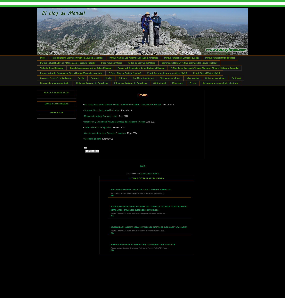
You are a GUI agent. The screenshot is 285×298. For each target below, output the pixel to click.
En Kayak (236, 78)
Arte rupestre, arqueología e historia (220, 83)
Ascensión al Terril (92, 139)
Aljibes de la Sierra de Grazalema (92, 83)
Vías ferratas (193, 78)
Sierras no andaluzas (170, 78)
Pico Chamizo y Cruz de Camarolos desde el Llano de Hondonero (140, 190)
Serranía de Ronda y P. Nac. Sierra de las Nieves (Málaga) (189, 63)
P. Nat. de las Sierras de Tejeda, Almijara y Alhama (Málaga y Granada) (204, 68)
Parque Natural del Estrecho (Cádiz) (181, 58)
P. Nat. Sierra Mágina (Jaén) (206, 73)
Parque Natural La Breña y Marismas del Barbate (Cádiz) (67, 63)
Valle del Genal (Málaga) (52, 68)
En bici (192, 83)
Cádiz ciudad (159, 83)
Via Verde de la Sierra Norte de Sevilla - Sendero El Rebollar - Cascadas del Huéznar (122, 104)
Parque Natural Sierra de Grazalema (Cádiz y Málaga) (77, 58)
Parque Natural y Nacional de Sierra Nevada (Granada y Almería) (71, 73)
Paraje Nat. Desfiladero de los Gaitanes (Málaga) (141, 68)
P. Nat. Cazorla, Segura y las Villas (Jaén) (167, 73)
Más (112, 195)
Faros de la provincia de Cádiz (55, 83)
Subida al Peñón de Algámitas (97, 127)
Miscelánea (177, 83)
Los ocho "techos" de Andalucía (56, 78)
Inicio (43, 58)
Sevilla (81, 78)
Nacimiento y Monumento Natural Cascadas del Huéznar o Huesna (114, 122)
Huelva (108, 78)
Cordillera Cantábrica (143, 78)
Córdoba (95, 78)
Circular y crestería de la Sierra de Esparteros (104, 133)
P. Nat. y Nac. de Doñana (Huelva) (125, 73)
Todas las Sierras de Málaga (141, 63)
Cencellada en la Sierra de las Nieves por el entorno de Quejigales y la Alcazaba (149, 227)
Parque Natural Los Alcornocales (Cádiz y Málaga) (133, 58)
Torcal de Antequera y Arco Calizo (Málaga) (91, 68)
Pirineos (123, 78)
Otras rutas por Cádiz (111, 63)
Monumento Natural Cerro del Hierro (100, 116)
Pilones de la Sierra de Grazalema (130, 83)
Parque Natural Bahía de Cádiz (220, 58)
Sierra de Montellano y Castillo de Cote (102, 110)
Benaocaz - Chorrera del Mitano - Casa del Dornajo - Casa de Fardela (143, 244)
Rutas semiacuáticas (215, 78)
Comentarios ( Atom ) (148, 173)
